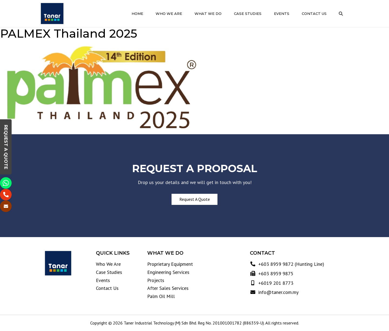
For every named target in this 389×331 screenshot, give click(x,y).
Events (281, 13)
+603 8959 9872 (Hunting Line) (290, 264)
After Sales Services (168, 288)
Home (137, 13)
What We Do (208, 13)
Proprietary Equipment (170, 264)
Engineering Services (168, 272)
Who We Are (169, 13)
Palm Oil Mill (161, 296)
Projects (155, 280)
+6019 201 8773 (275, 283)
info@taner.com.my (278, 292)
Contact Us (314, 13)
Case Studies (247, 13)
